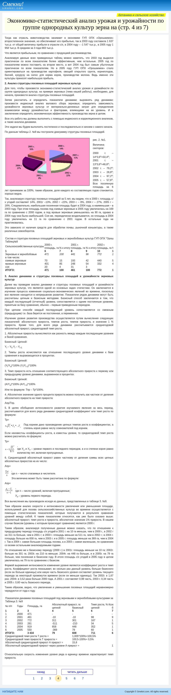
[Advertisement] (143, 56)
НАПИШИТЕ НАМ (12, 691)
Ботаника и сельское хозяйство (141, 15)
